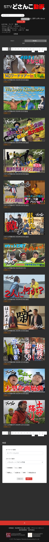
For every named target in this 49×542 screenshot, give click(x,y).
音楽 (27, 30)
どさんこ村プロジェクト (10, 28)
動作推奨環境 (23, 530)
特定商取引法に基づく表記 (22, 528)
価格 (28, 43)
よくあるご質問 (30, 18)
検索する (28, 478)
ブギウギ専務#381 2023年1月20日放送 (16, 331)
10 (33, 49)
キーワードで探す (11, 449)
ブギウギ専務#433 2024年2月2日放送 (16, 111)
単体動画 (9, 468)
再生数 (39, 41)
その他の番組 (6, 30)
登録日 (17, 41)
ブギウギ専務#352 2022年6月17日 (15, 268)
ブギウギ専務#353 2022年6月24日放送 (16, 236)
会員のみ (17, 472)
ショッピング (6, 32)
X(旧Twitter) (31, 530)
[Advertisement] (24, 497)
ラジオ (14, 30)
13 (39, 49)
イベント (22, 28)
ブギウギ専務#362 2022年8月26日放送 (16, 299)
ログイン (21, 21)
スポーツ (21, 30)
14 (42, 49)
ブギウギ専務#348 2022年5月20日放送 (16, 393)
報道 (16, 24)
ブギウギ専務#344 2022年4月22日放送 (16, 80)
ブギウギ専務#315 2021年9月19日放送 (16, 142)
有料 (24, 472)
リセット (20, 478)
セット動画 (18, 468)
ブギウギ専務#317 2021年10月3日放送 (16, 205)
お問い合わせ (40, 18)
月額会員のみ (32, 472)
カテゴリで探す (10, 458)
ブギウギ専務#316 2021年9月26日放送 (16, 174)
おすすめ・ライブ (7, 24)
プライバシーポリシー (37, 528)
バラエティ (17, 26)
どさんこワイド (7, 26)
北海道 (16, 34)
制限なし (9, 472)
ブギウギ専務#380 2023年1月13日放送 (16, 362)
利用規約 (11, 528)
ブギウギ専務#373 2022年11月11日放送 (16, 425)
